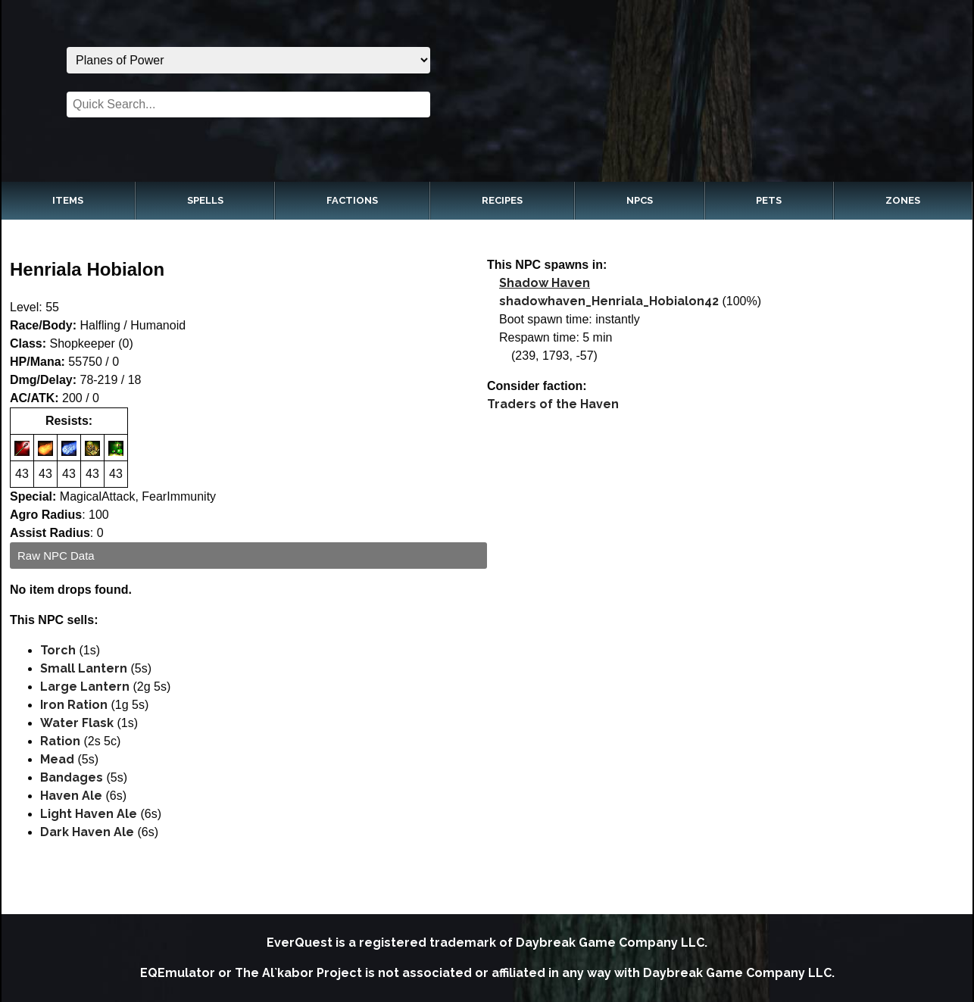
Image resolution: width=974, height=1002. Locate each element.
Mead (57, 759)
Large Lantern (85, 686)
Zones (902, 200)
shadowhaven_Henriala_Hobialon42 (609, 301)
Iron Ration (74, 705)
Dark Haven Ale (87, 832)
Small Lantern (83, 668)
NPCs (639, 200)
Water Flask (77, 723)
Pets (769, 200)
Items (67, 200)
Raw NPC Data (56, 555)
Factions (352, 200)
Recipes (502, 200)
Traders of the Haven (553, 404)
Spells (205, 200)
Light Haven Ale (88, 814)
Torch (58, 650)
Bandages (71, 777)
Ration (60, 741)
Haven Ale (71, 795)
